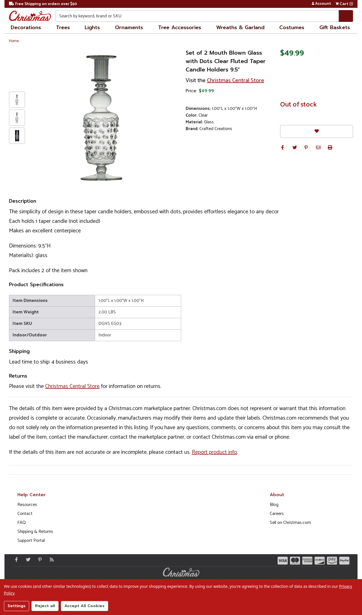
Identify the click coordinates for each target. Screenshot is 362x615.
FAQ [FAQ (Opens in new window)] (21, 522)
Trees (63, 27)
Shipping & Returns (35, 531)
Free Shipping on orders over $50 (43, 4)
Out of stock (298, 105)
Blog (274, 504)
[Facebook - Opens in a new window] (15, 559)
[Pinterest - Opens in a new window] (38, 559)
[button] (282, 147)
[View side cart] (351, 4)
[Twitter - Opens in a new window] (27, 559)
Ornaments (129, 27)
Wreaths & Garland (240, 27)
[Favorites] (316, 131)
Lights (92, 27)
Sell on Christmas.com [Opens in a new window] (290, 522)
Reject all (45, 606)
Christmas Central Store (235, 80)
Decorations (26, 27)
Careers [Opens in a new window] (277, 513)
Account (321, 4)
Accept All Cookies (84, 606)
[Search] (346, 16)
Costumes (291, 27)
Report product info (214, 452)
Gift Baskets (334, 27)
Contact (25, 513)
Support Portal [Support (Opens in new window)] (31, 540)
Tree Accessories (179, 27)
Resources (27, 504)
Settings (17, 606)
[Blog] (50, 559)
